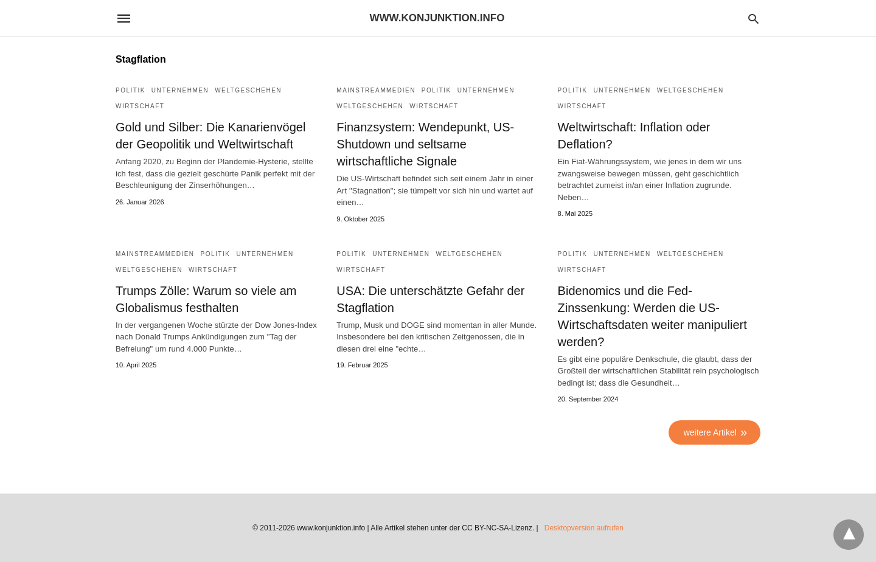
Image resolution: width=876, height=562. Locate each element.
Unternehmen (180, 90)
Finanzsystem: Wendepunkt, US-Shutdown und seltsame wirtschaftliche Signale (425, 144)
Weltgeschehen (248, 90)
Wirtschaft (140, 106)
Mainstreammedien (375, 90)
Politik (130, 90)
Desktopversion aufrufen (584, 528)
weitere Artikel (710, 432)
